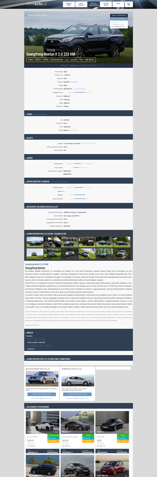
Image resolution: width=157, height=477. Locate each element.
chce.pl (34, 3)
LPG (67, 60)
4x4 (41, 346)
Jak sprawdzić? (74, 82)
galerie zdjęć (106, 4)
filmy (118, 4)
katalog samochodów (94, 4)
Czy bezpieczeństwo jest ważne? (60, 182)
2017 (29, 339)
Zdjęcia (74, 60)
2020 (42, 339)
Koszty (38, 60)
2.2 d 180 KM (33, 346)
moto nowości (81, 4)
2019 (36, 339)
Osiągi (30, 60)
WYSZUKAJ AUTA (47, 398)
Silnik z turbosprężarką (40, 114)
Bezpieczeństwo (57, 60)
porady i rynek (69, 4)
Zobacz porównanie (119, 15)
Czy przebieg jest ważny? (79, 89)
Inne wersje (89, 60)
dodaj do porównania (119, 18)
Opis (81, 60)
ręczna (48, 346)
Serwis (45, 60)
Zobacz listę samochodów (41, 394)
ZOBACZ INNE (35, 398)
